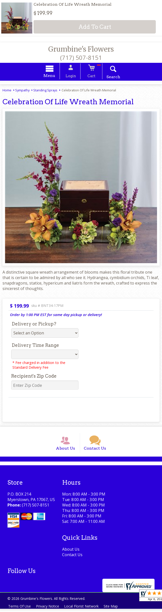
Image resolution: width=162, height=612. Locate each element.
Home (6, 91)
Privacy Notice (48, 609)
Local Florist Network (83, 609)
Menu (52, 76)
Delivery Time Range (35, 346)
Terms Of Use (20, 609)
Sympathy (22, 91)
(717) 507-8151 (81, 57)
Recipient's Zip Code (34, 376)
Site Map (114, 609)
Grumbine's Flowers (81, 49)
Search (111, 77)
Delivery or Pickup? (34, 324)
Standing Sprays (45, 91)
